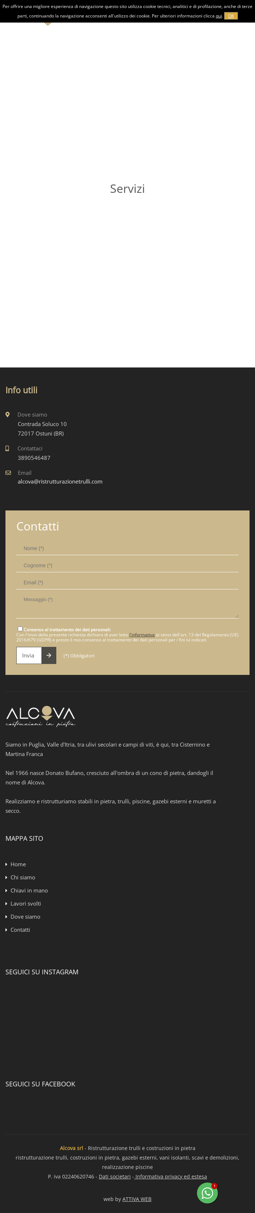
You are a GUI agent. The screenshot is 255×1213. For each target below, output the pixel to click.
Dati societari (115, 1176)
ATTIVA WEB (136, 1199)
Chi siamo (23, 877)
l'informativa (142, 635)
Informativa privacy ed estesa (170, 1176)
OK (231, 16)
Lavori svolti (26, 903)
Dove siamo (25, 916)
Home (18, 864)
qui (219, 16)
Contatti (20, 929)
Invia (39, 655)
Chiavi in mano (29, 890)
